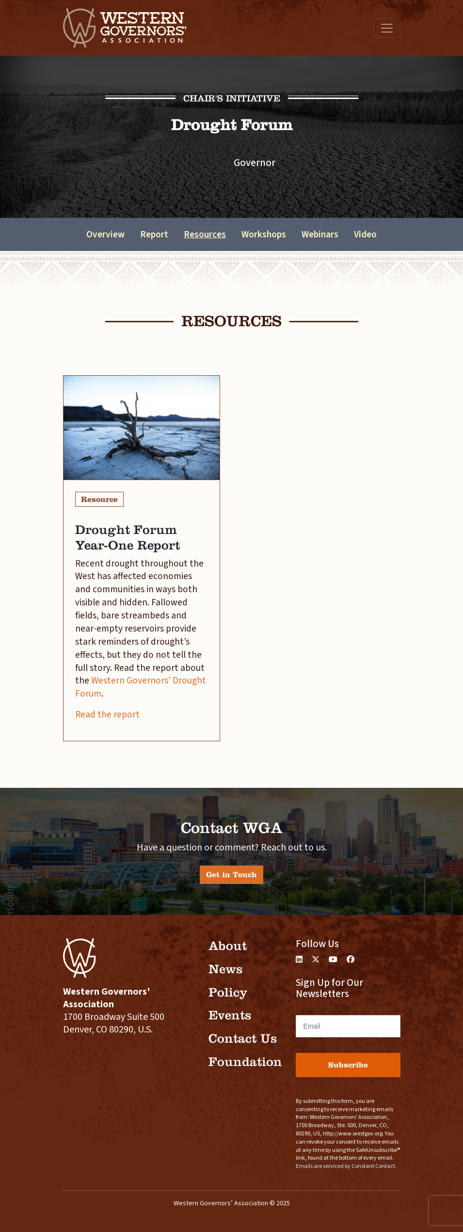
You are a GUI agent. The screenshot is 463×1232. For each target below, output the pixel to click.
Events (229, 1015)
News (225, 969)
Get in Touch (231, 874)
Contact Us (242, 1038)
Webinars (320, 234)
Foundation (245, 1061)
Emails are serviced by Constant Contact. (346, 1166)
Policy (227, 992)
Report (154, 234)
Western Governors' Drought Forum (140, 687)
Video (365, 234)
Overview (105, 234)
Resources (205, 234)
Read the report (107, 714)
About (227, 945)
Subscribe (348, 1064)
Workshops (263, 234)
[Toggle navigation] (386, 28)
